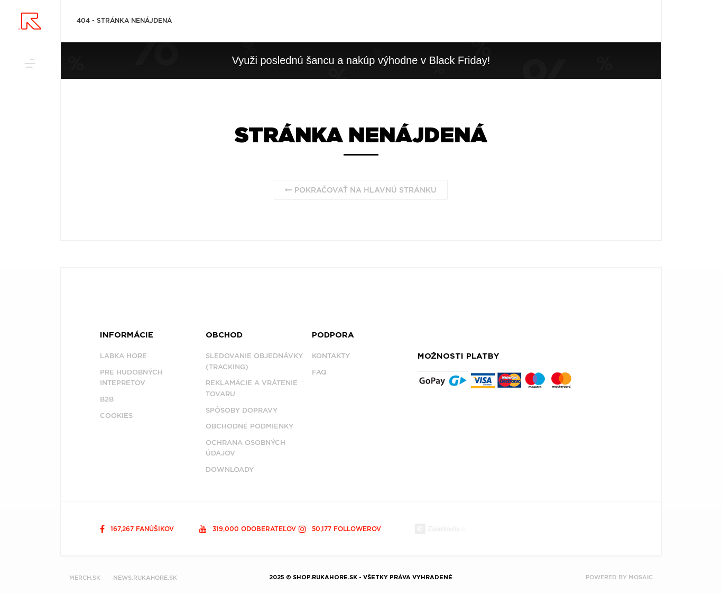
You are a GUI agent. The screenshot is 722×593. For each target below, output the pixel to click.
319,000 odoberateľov (247, 529)
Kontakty (331, 356)
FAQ (319, 372)
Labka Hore (123, 356)
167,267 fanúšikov (137, 529)
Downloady (230, 469)
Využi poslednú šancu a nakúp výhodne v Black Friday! (361, 60)
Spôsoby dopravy (241, 410)
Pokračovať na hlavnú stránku (361, 190)
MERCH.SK (84, 577)
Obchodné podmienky (249, 426)
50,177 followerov (340, 529)
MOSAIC (640, 577)
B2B (107, 399)
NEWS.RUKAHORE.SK (145, 577)
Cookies (116, 415)
